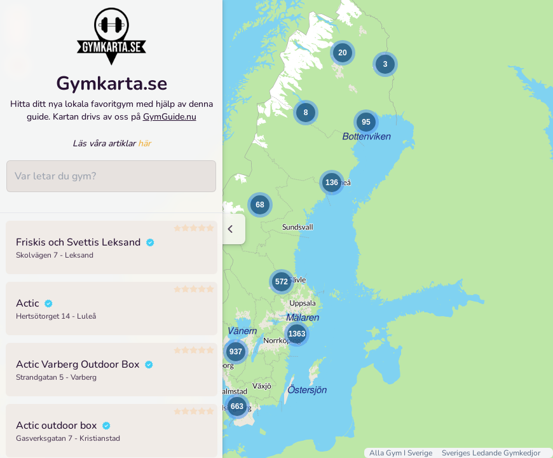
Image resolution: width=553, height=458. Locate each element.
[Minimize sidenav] (230, 229)
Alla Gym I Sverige (401, 453)
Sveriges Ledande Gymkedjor (491, 453)
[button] (305, 112)
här (144, 149)
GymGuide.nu (169, 122)
